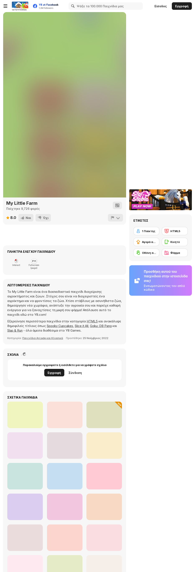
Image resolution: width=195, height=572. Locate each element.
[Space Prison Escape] (25, 415)
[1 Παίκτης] (146, 231)
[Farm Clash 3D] (25, 476)
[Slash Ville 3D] (25, 537)
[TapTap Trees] (104, 445)
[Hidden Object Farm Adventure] (104, 537)
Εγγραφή (182, 6)
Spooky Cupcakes (60, 326)
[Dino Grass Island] (104, 507)
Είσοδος (160, 6)
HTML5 (92, 321)
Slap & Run (15, 330)
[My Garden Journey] (104, 415)
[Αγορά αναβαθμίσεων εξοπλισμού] (146, 242)
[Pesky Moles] (64, 507)
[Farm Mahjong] (64, 537)
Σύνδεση (75, 373)
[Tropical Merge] (64, 415)
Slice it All (81, 326)
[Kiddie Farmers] (104, 476)
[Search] (72, 6)
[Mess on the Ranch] (25, 445)
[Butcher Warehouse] (25, 507)
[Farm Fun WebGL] (64, 445)
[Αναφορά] (115, 217)
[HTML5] (175, 231)
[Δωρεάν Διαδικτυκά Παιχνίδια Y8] (20, 6)
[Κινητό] (175, 242)
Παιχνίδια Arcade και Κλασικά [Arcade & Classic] (42, 338)
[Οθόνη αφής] (146, 253)
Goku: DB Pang (101, 326)
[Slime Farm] (64, 476)
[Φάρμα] (175, 253)
